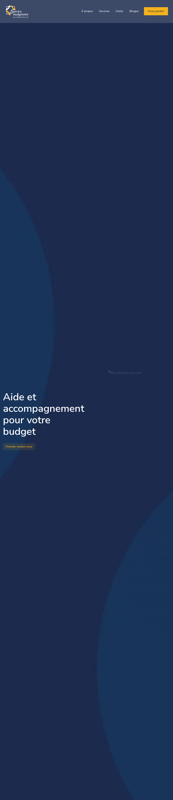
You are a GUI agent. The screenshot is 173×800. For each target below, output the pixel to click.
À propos (87, 11)
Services (104, 11)
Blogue (134, 11)
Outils (119, 11)
